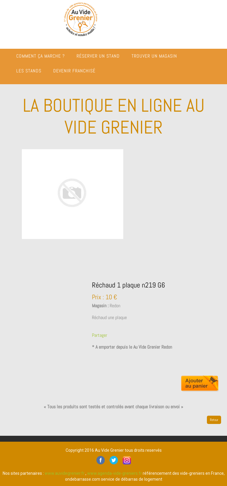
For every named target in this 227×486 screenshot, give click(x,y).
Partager (99, 335)
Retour (214, 419)
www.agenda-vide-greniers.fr (114, 473)
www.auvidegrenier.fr (65, 473)
